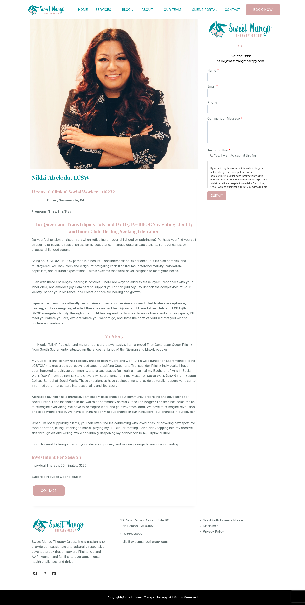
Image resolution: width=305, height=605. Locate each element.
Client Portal (204, 9)
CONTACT (49, 490)
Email (212, 86)
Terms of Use (218, 150)
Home (83, 9)
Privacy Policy (213, 531)
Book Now (263, 9)
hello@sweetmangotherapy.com (240, 61)
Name (213, 70)
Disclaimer (210, 526)
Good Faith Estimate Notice (223, 520)
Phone (212, 102)
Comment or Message (225, 118)
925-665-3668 (240, 56)
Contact (232, 9)
